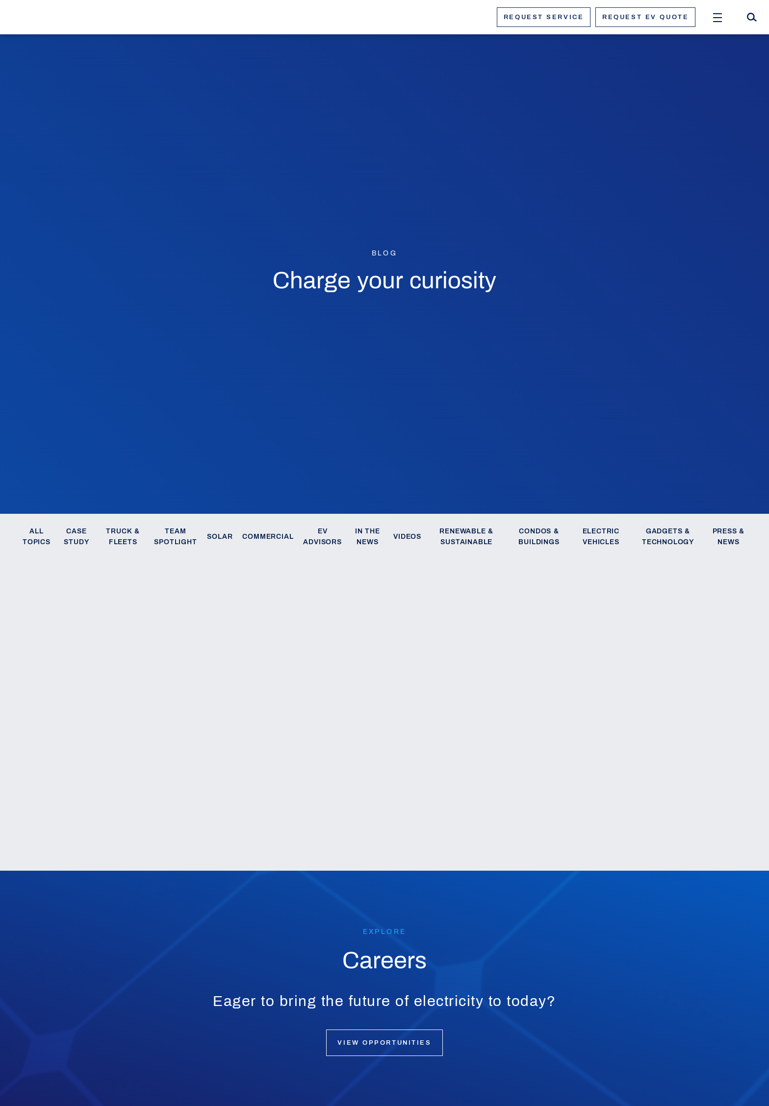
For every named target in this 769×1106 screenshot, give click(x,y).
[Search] (752, 17)
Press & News (729, 537)
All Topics (37, 537)
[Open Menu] (717, 17)
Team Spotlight (175, 537)
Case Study (76, 537)
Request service (544, 17)
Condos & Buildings (538, 537)
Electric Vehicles (601, 537)
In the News (367, 537)
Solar (219, 536)
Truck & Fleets (123, 537)
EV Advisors (322, 537)
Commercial (267, 536)
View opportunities (384, 1042)
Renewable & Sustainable (466, 537)
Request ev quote (645, 17)
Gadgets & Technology (668, 537)
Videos (407, 536)
